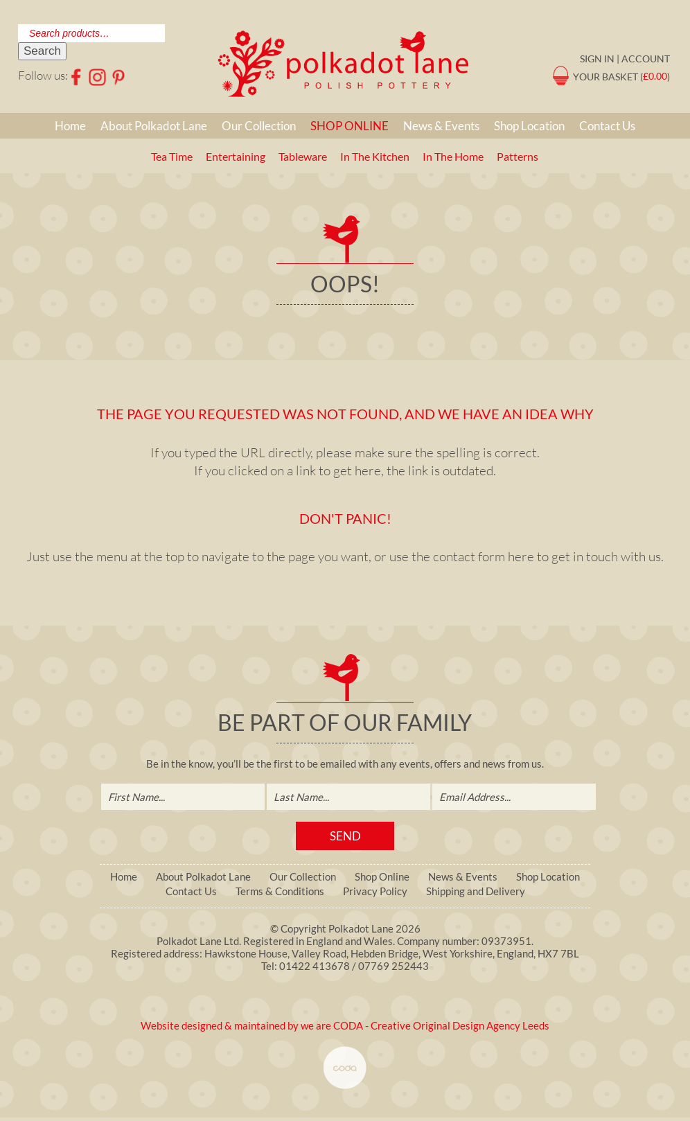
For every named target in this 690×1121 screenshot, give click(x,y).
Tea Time (172, 156)
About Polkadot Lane (153, 126)
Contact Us (607, 126)
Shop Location (529, 126)
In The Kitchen (374, 156)
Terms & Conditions (280, 891)
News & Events (441, 126)
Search (42, 51)
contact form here (483, 556)
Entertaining (235, 156)
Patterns (517, 156)
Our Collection (259, 126)
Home (70, 126)
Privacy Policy (375, 891)
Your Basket (605, 76)
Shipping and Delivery (475, 891)
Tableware (302, 156)
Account (645, 58)
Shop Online (349, 126)
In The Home (453, 156)
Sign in (597, 58)
